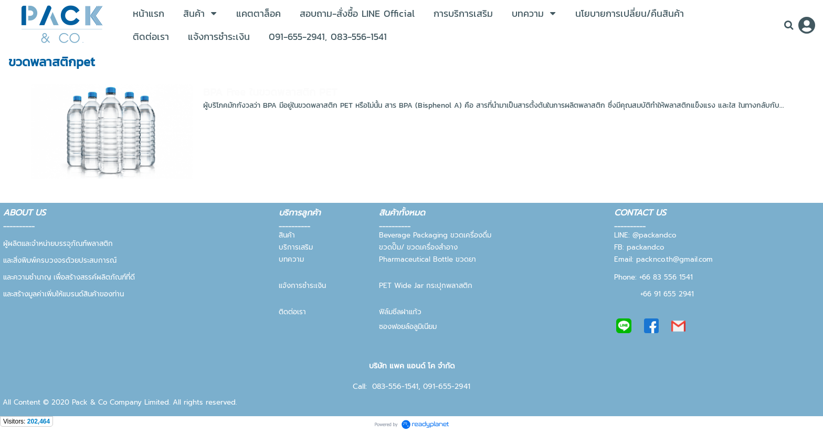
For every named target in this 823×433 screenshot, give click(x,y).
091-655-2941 (446, 386)
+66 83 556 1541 (666, 277)
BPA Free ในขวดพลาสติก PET (270, 92)
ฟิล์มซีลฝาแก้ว (400, 311)
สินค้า (288, 235)
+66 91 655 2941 (667, 294)
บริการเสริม (296, 247)
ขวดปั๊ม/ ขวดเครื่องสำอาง (418, 247)
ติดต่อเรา (292, 311)
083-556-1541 (395, 386)
